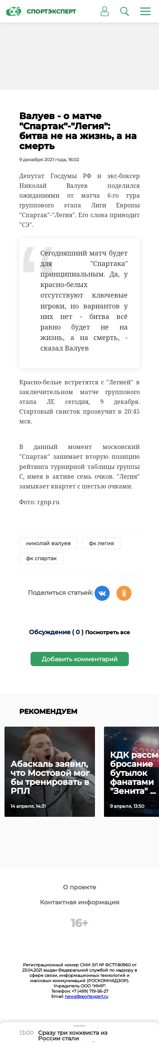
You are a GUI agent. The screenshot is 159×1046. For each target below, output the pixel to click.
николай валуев (48, 543)
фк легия (101, 543)
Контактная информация (79, 902)
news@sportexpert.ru (86, 996)
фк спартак (41, 558)
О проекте (79, 887)
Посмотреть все (107, 632)
